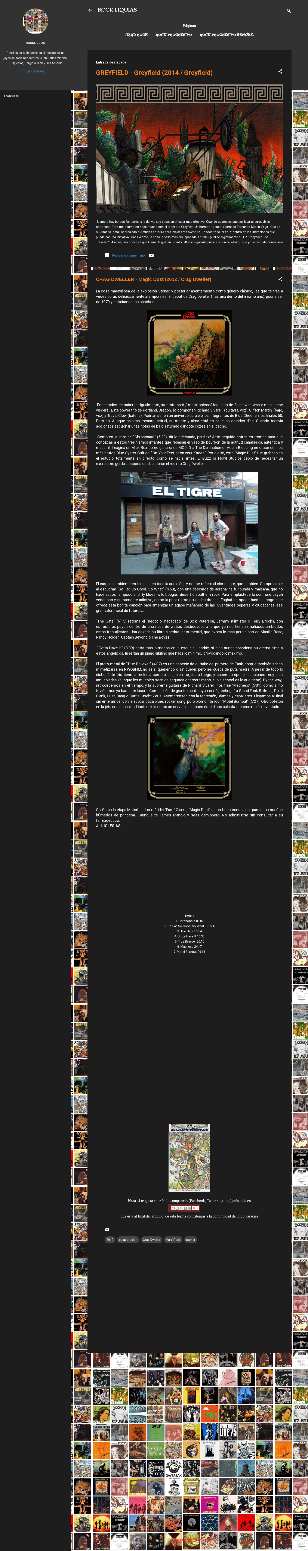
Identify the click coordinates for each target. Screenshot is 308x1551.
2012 (110, 1240)
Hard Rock (136, 35)
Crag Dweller (151, 1240)
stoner (190, 1240)
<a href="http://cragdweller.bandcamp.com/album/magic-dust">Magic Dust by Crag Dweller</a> (189, 1032)
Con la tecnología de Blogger (189, 1540)
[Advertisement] (189, 1386)
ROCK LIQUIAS (117, 10)
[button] (280, 72)
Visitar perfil (35, 71)
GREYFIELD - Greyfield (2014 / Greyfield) (154, 72)
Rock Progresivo (173, 35)
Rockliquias (35, 42)
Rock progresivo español (227, 35)
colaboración (128, 1240)
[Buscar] (289, 11)
